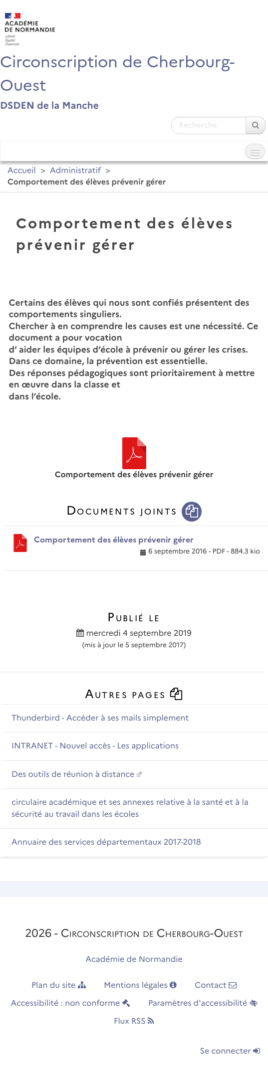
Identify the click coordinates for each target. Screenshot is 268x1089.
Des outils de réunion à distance (72, 774)
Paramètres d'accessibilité (203, 1003)
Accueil (21, 171)
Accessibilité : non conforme (70, 1003)
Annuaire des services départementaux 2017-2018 (106, 842)
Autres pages (134, 694)
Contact (216, 985)
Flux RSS (134, 1021)
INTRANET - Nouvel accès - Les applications (95, 746)
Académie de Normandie (134, 959)
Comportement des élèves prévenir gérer (114, 539)
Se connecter (230, 1051)
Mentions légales (140, 985)
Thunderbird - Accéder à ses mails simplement (100, 718)
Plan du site (58, 985)
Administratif (75, 171)
